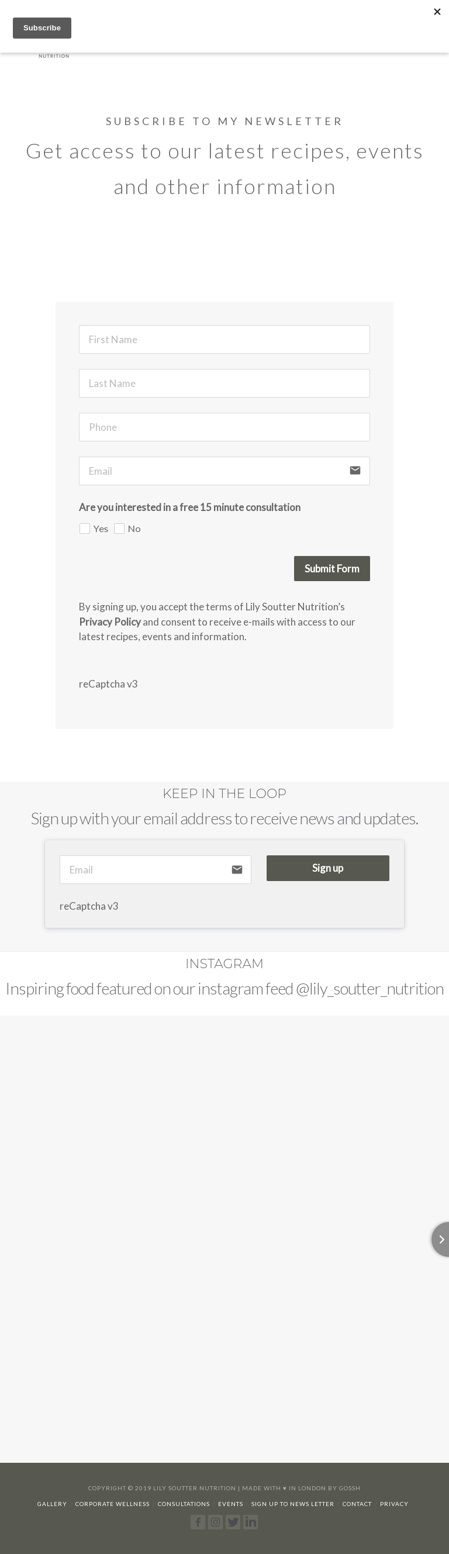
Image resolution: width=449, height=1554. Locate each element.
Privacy (394, 1503)
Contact (357, 1503)
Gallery (52, 1503)
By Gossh (344, 1487)
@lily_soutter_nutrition (370, 988)
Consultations (184, 1503)
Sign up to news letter (292, 1503)
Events (230, 1503)
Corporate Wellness (112, 1503)
